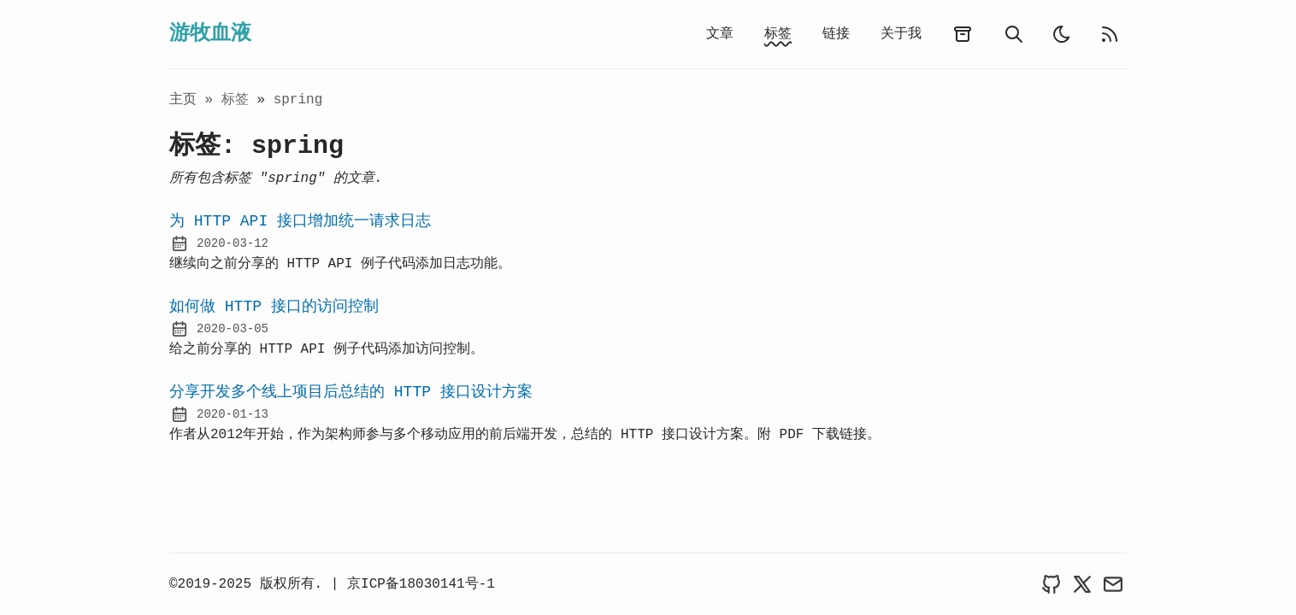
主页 (183, 100)
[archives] (962, 34)
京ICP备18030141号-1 (421, 584)
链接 (836, 34)
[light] (1061, 34)
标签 (778, 34)
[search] (1014, 34)
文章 (719, 34)
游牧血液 (210, 33)
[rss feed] (1110, 34)
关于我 (901, 34)
